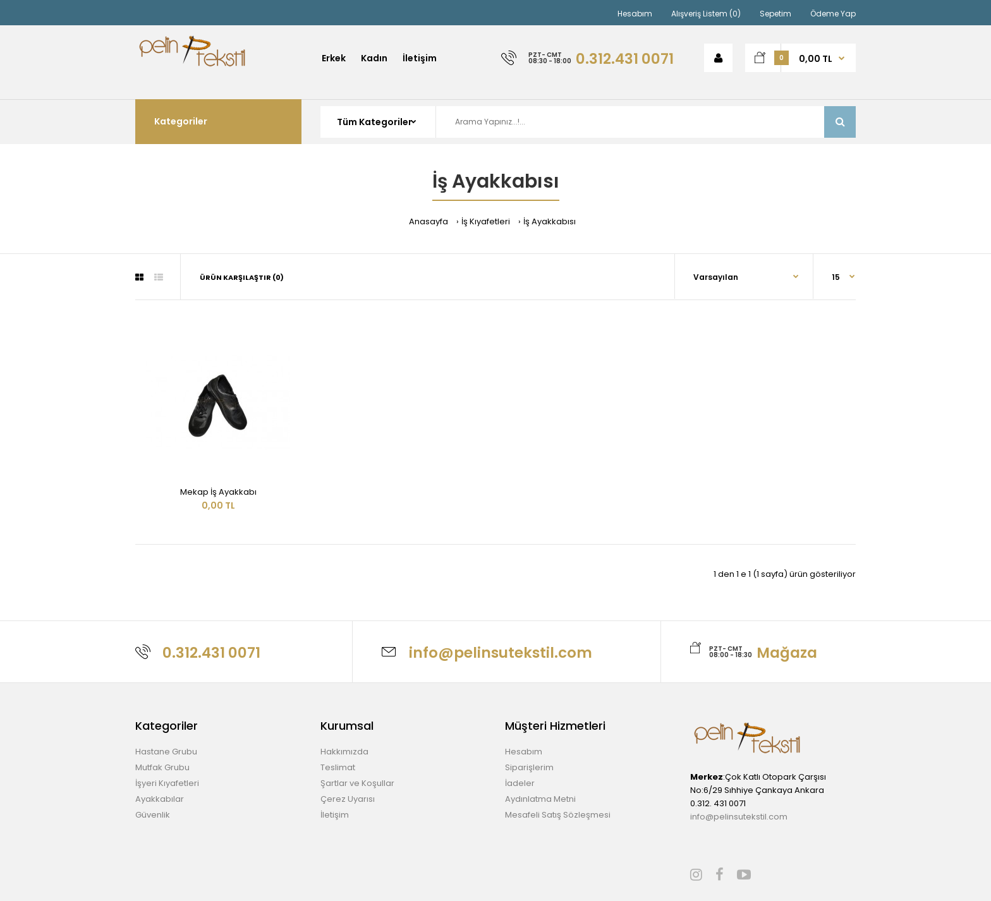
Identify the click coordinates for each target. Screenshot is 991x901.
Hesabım (634, 13)
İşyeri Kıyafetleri (167, 783)
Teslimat (337, 767)
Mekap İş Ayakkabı (218, 492)
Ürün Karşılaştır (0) (242, 277)
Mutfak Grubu (162, 767)
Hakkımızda (344, 752)
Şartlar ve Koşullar (357, 783)
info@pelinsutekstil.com (738, 817)
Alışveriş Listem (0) (706, 13)
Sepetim (775, 13)
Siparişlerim (529, 767)
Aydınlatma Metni (540, 799)
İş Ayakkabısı (549, 221)
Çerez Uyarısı (347, 799)
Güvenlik (152, 815)
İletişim (334, 815)
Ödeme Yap (833, 13)
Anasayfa (428, 221)
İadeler (520, 783)
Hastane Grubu (166, 752)
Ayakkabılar (159, 799)
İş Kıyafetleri (485, 221)
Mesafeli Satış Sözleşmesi (558, 815)
